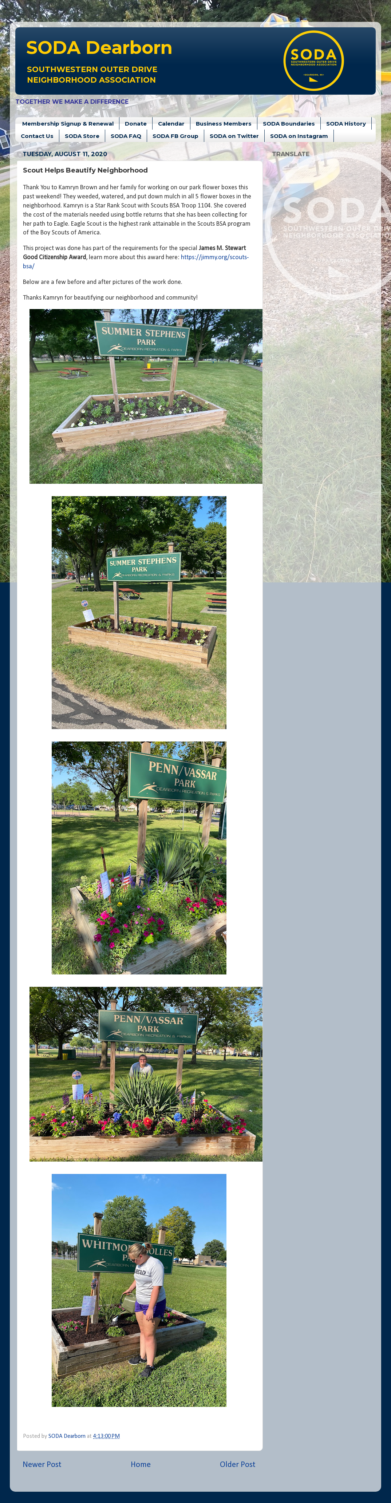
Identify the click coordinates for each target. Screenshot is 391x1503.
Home (141, 1465)
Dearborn (99, 47)
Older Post (238, 1465)
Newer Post (42, 1465)
